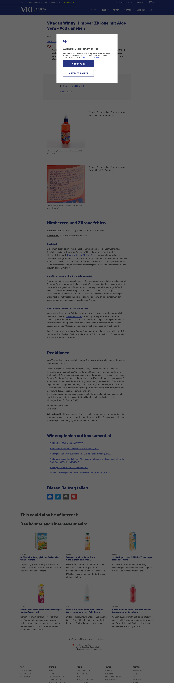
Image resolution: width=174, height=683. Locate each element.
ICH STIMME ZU (78, 64)
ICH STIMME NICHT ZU (78, 73)
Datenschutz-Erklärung (90, 57)
